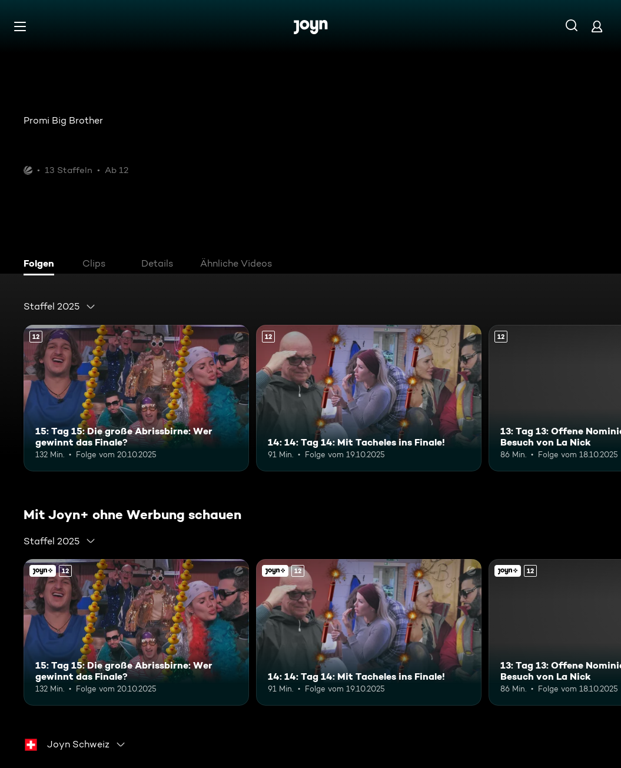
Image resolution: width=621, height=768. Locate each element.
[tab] (41, 264)
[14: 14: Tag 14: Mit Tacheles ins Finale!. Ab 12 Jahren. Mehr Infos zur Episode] (368, 398)
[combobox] (60, 306)
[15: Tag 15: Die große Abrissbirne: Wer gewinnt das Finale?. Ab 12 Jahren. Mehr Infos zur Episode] (136, 398)
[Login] (597, 26)
